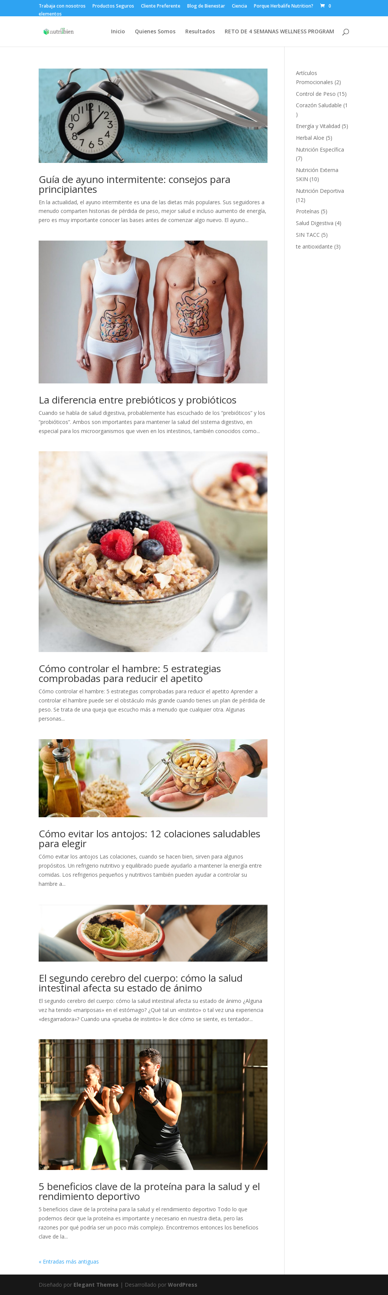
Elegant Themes (96, 1284)
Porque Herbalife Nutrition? (283, 6)
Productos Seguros (113, 6)
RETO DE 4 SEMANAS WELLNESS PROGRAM (279, 32)
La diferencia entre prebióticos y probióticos (137, 400)
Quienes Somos (155, 32)
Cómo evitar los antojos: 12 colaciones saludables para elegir (149, 838)
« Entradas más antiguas (69, 1261)
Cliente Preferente (160, 6)
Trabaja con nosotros (62, 6)
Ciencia (239, 6)
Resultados (200, 32)
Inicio (118, 32)
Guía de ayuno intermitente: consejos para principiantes (134, 184)
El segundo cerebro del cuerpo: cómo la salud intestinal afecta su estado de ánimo (140, 983)
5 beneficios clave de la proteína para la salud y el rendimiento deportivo (149, 1191)
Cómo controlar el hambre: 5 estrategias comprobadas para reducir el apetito (130, 673)
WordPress (182, 1284)
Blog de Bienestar (206, 6)
